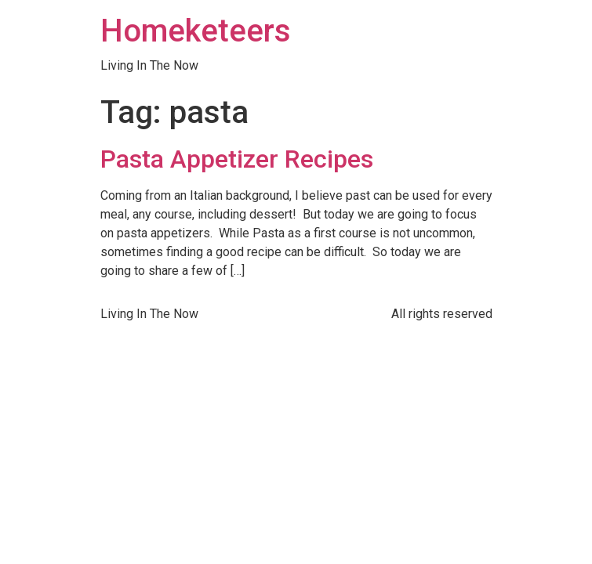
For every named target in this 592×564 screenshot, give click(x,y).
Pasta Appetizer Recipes (236, 159)
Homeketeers (195, 31)
